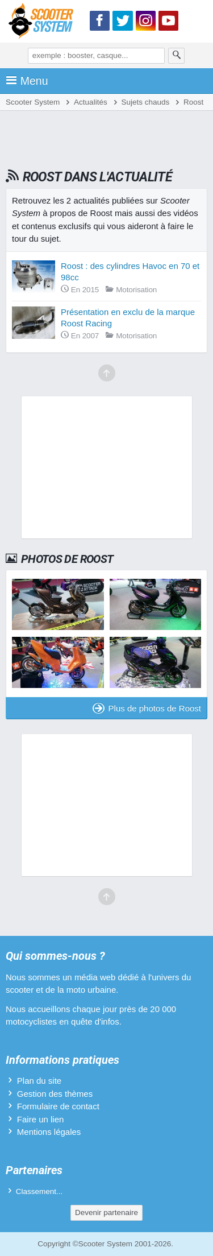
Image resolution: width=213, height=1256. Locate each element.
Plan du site (39, 1080)
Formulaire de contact (58, 1106)
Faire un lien (40, 1119)
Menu (27, 80)
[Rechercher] (176, 56)
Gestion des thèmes (55, 1094)
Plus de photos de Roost (147, 708)
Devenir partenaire (106, 1212)
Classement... (39, 1191)
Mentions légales (49, 1132)
